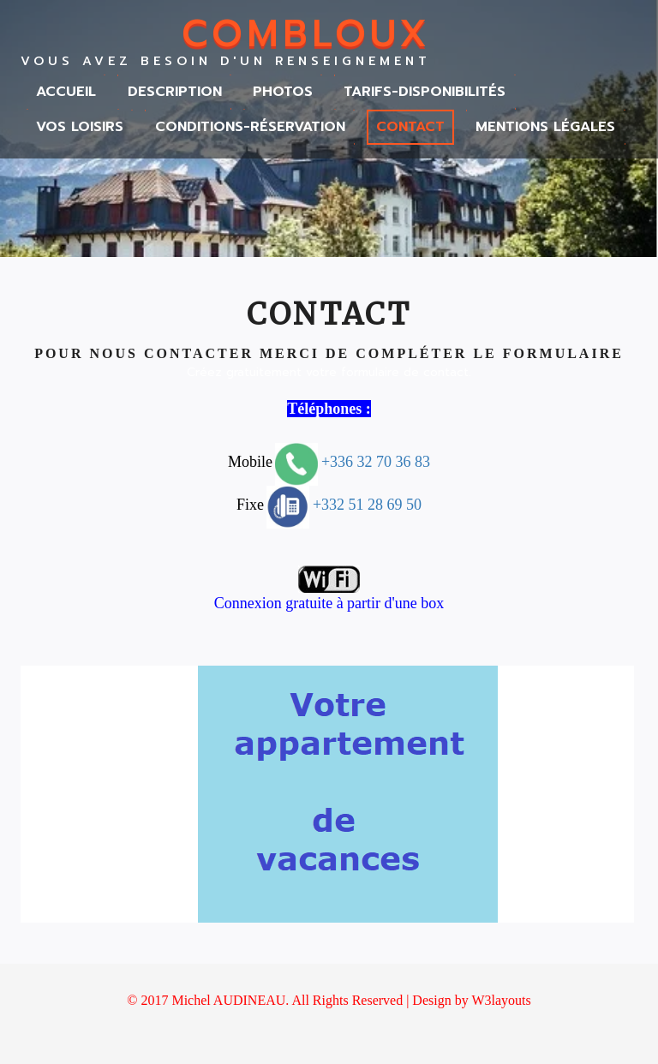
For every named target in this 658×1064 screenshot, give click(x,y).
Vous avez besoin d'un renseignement (226, 62)
